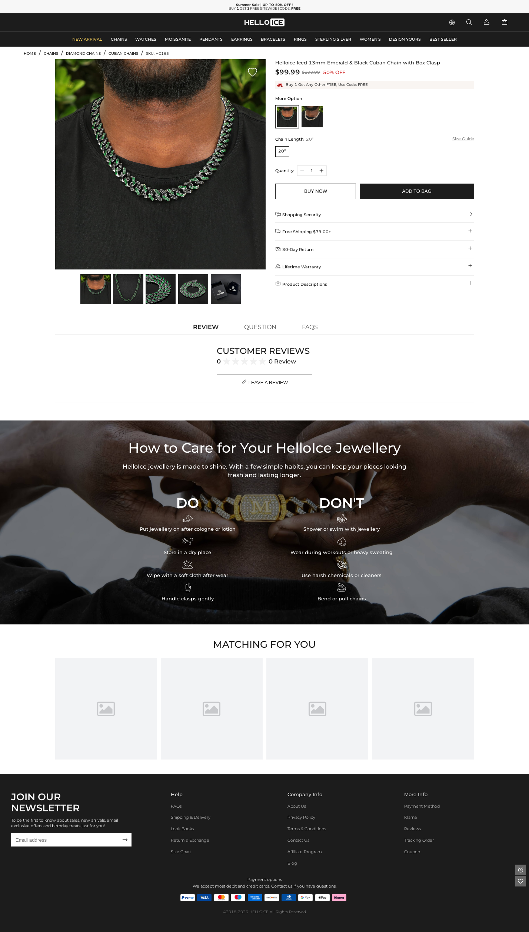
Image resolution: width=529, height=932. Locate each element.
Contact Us (298, 840)
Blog (292, 863)
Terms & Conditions (306, 829)
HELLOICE (259, 912)
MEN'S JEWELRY (42, 21)
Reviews (412, 829)
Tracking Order (419, 840)
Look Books (182, 829)
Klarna (410, 817)
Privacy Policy (301, 817)
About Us (296, 806)
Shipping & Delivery (190, 817)
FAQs (176, 806)
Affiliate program (304, 851)
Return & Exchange (190, 840)
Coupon (412, 851)
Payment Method (422, 806)
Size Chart (181, 851)
